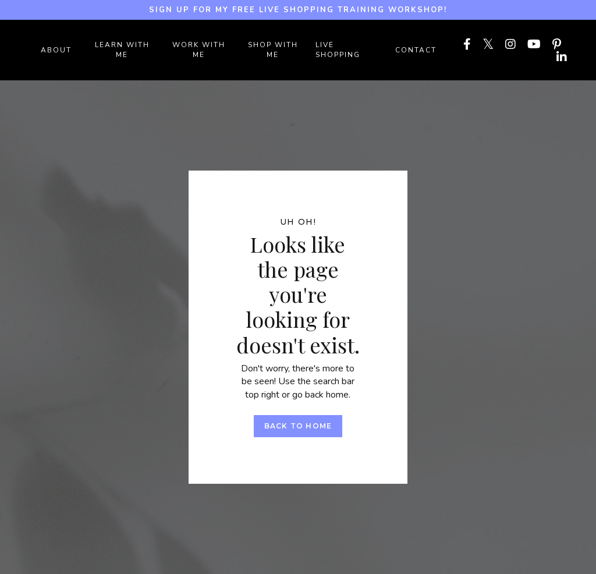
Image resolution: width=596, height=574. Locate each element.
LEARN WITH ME (122, 49)
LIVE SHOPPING (337, 49)
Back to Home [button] (298, 425)
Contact (416, 50)
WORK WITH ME (198, 49)
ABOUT (56, 50)
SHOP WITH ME (273, 49)
